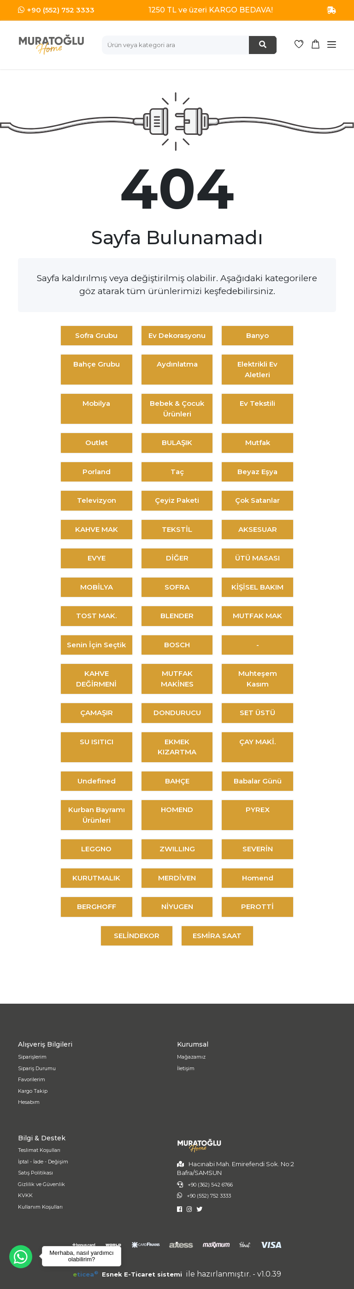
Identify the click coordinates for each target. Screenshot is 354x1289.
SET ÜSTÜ (257, 712)
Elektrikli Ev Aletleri (257, 369)
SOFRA (177, 587)
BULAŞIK (177, 442)
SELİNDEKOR (136, 935)
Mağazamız (191, 1057)
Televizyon (96, 500)
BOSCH (177, 644)
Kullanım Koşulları (40, 1207)
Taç (177, 471)
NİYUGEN (177, 906)
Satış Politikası (35, 1172)
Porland (97, 471)
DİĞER (177, 558)
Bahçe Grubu (96, 364)
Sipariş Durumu (37, 1068)
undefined (96, 781)
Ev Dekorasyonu (177, 335)
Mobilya (96, 403)
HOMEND (177, 809)
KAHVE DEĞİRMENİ (96, 678)
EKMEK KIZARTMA (177, 747)
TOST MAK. (96, 615)
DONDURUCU (177, 712)
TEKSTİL (177, 529)
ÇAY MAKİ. (257, 741)
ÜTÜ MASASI (257, 558)
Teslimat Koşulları (39, 1150)
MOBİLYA (96, 587)
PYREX (258, 809)
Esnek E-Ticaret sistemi (128, 1274)
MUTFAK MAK (257, 615)
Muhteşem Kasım (257, 678)
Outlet (96, 442)
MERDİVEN (177, 877)
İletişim (186, 1068)
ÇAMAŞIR (96, 712)
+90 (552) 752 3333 (60, 10)
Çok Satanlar (257, 500)
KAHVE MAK (96, 529)
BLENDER (177, 615)
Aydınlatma (177, 364)
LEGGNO (96, 848)
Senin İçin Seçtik (96, 644)
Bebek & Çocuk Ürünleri (177, 408)
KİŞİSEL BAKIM (257, 587)
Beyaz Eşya (257, 471)
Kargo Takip (32, 1091)
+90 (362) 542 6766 (210, 1184)
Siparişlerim (32, 1057)
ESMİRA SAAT (217, 935)
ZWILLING (177, 848)
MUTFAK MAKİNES (177, 678)
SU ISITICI (96, 741)
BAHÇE (177, 781)
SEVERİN (257, 848)
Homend (257, 877)
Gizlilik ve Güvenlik (41, 1184)
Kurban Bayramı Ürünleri (96, 815)
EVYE (97, 558)
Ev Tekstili (257, 403)
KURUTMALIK (96, 877)
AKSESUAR (257, 529)
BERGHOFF (96, 906)
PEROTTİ (257, 906)
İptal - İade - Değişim (43, 1161)
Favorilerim (31, 1079)
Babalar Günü (258, 781)
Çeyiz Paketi (177, 500)
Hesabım (29, 1102)
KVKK (25, 1195)
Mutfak (257, 442)
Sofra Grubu (96, 335)
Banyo (257, 335)
